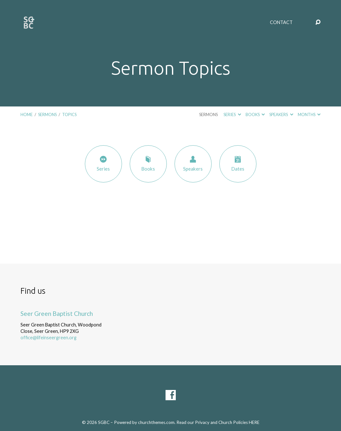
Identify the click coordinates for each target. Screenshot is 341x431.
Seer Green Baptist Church (56, 313)
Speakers (281, 114)
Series (232, 114)
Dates (237, 163)
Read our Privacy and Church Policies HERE (217, 422)
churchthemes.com (156, 422)
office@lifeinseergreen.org (48, 337)
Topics (69, 114)
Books (255, 114)
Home (26, 114)
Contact (281, 22)
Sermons (47, 114)
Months (309, 114)
